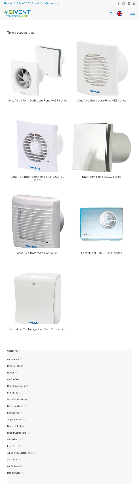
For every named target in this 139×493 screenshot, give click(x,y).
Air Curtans (13, 466)
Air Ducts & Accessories (19, 452)
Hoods (10, 372)
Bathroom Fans (15, 406)
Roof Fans (12, 446)
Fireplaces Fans (15, 365)
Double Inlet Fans (16, 426)
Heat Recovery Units (17, 386)
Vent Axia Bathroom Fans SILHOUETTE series (37, 178)
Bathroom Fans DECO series (101, 176)
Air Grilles (12, 439)
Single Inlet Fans (15, 419)
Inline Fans (12, 392)
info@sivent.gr (50, 3)
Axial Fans (12, 459)
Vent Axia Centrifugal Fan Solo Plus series (37, 329)
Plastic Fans (13, 412)
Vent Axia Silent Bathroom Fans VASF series (37, 100)
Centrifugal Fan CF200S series (101, 253)
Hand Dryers (13, 472)
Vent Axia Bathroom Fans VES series (102, 100)
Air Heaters (13, 359)
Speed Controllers (16, 432)
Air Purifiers (13, 379)
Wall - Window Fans (17, 399)
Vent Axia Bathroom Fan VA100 (37, 253)
